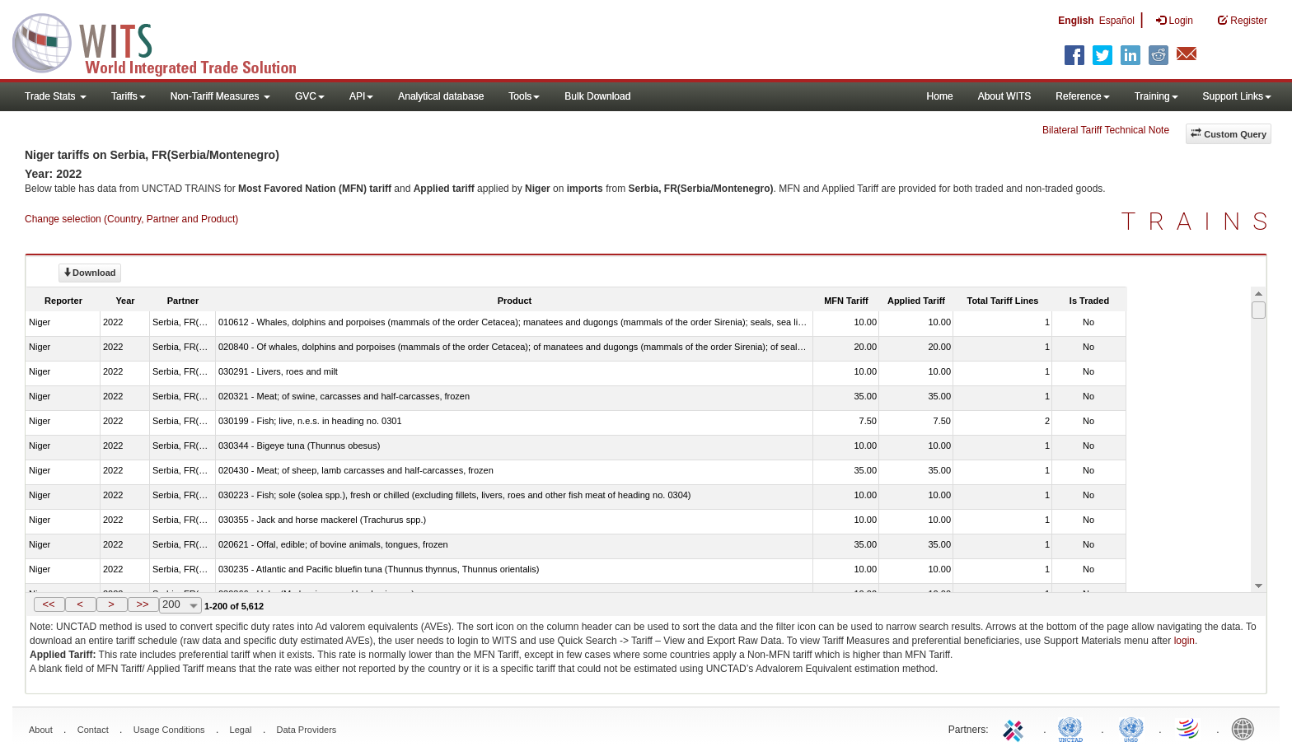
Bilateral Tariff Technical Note (1105, 130)
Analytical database (441, 96)
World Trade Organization (1189, 728)
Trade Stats (56, 96)
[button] (49, 604)
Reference (1082, 96)
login (1184, 640)
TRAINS (1200, 221)
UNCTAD (1073, 728)
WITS (165, 41)
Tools (524, 96)
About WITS (1005, 96)
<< (48, 604)
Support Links (1237, 96)
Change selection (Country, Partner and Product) (131, 219)
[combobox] (180, 605)
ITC (1015, 728)
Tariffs (128, 96)
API (361, 96)
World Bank (1246, 728)
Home (940, 96)
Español (1117, 20)
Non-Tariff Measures (220, 96)
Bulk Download (597, 96)
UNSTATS (1131, 728)
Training (1156, 96)
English (1075, 20)
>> (142, 604)
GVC (310, 96)
